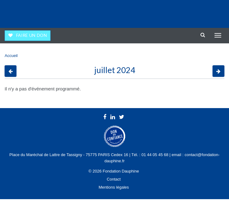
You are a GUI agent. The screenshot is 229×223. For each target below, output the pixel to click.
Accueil (11, 55)
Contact (114, 179)
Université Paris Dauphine (198, 12)
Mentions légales (114, 187)
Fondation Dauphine (22, 12)
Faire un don (31, 35)
